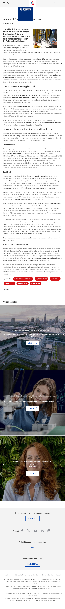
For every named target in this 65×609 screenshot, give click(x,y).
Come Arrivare (32, 564)
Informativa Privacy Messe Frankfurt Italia (27, 575)
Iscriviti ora (32, 518)
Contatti (32, 547)
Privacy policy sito (47, 575)
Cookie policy (8, 575)
